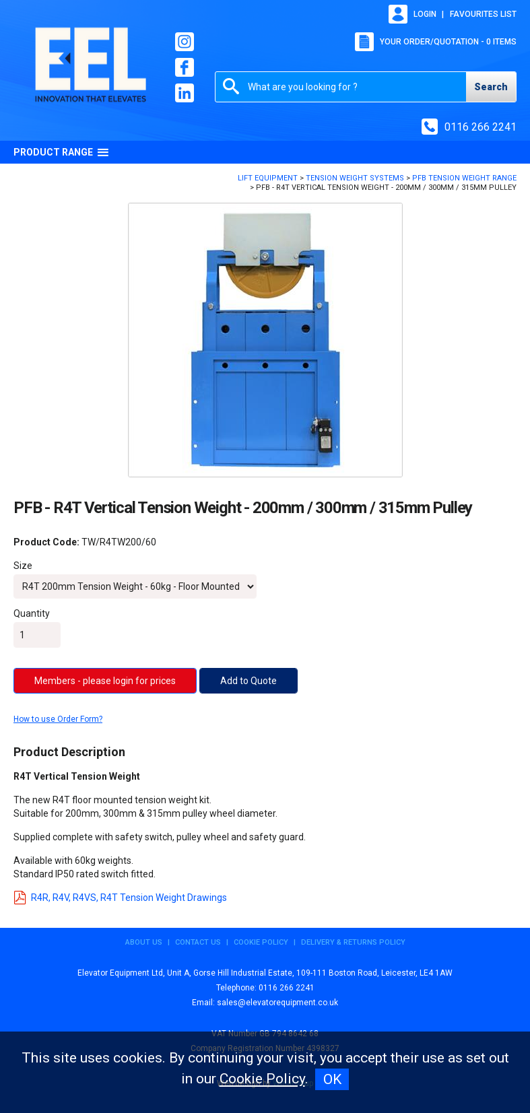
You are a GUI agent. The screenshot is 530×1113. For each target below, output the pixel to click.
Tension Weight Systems (355, 178)
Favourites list (483, 14)
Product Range (61, 152)
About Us (143, 942)
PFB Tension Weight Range (464, 178)
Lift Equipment (268, 178)
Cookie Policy (261, 942)
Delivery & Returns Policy (353, 942)
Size (22, 565)
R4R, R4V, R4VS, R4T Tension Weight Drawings (120, 897)
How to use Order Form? (57, 719)
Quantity (31, 613)
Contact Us (198, 942)
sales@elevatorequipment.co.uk (277, 1002)
